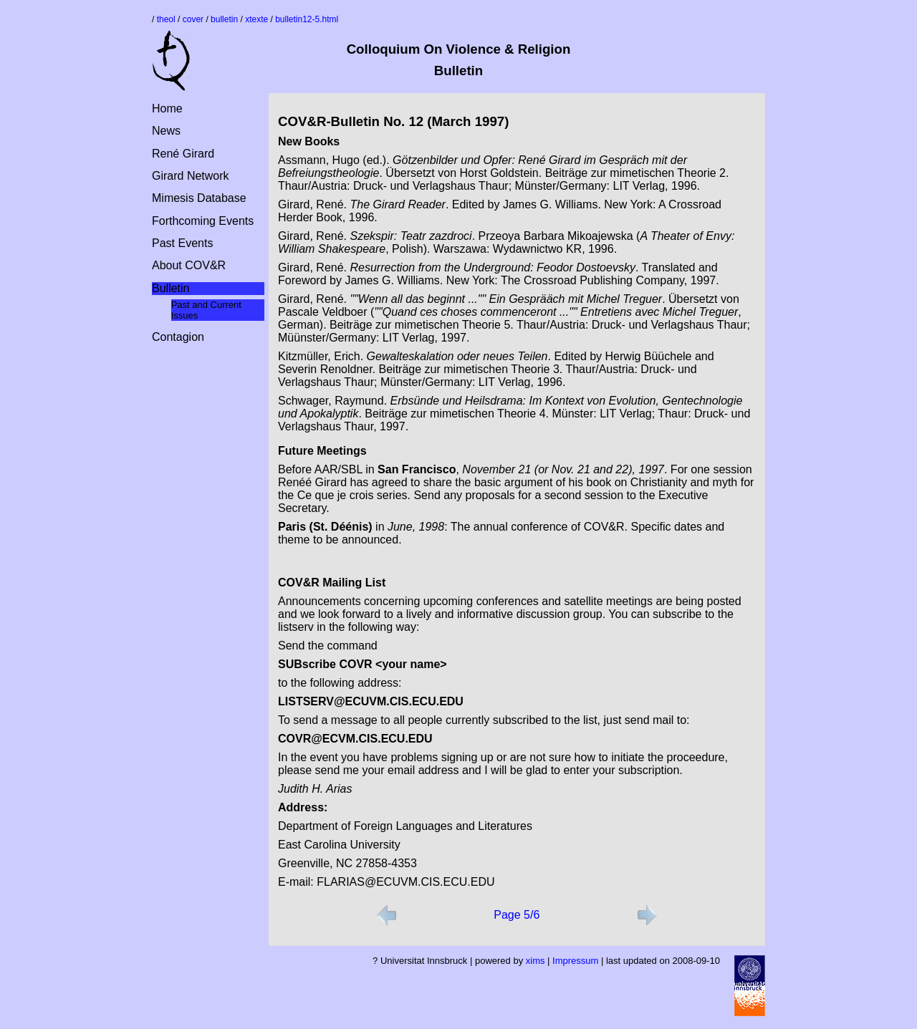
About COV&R (189, 265)
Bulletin (170, 288)
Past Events (182, 243)
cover (193, 19)
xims (535, 960)
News (166, 131)
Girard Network (190, 176)
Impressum (575, 960)
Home (167, 108)
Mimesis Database (199, 198)
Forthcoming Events (203, 221)
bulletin (224, 19)
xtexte (256, 19)
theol (166, 19)
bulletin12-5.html (306, 19)
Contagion (178, 337)
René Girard (183, 154)
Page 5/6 (516, 915)
